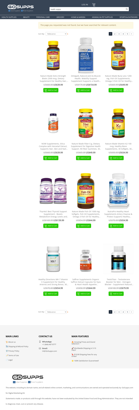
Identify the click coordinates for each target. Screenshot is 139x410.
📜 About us (11, 342)
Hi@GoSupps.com (49, 351)
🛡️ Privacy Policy (12, 351)
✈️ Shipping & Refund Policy (17, 346)
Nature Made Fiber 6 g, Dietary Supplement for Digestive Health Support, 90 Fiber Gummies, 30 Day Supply (86, 146)
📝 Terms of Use (12, 355)
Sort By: (41, 34)
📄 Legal (9, 360)
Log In (85, 4)
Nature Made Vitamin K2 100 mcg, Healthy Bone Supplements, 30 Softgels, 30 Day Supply (118, 146)
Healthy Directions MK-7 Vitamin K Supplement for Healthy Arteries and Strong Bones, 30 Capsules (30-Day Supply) (53, 282)
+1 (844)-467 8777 (49, 344)
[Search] (88, 9)
